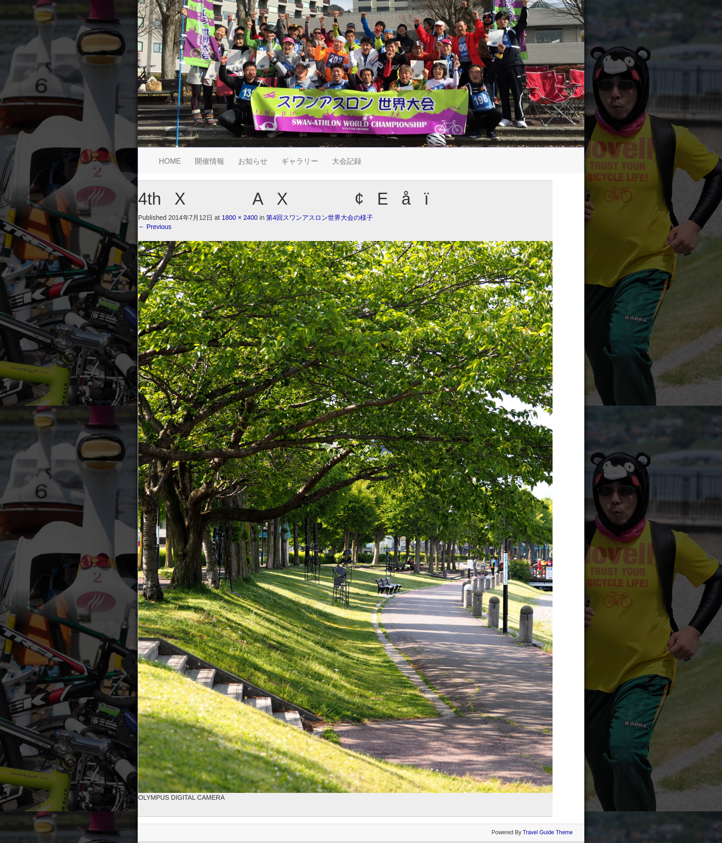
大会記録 (346, 161)
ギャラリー (299, 161)
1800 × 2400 (239, 217)
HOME (170, 161)
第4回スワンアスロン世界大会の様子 (319, 217)
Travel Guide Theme (548, 832)
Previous (154, 226)
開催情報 (209, 161)
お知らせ (253, 161)
